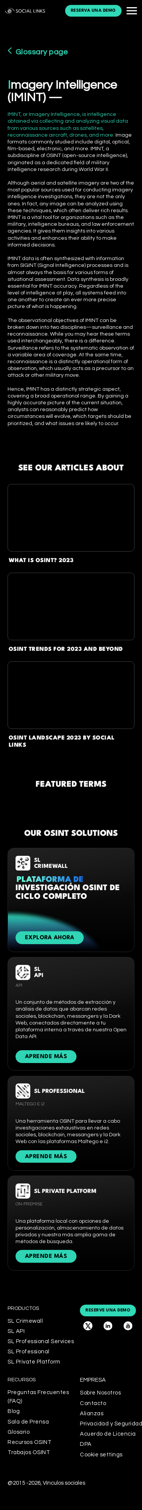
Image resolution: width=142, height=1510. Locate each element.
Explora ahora (50, 938)
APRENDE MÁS (46, 1057)
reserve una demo (108, 1310)
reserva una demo (93, 11)
